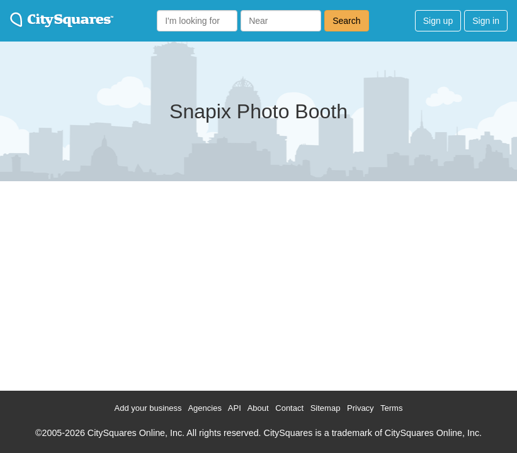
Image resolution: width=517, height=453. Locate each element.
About (258, 408)
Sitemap (325, 408)
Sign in (485, 21)
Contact (289, 408)
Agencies (204, 408)
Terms (391, 408)
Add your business (148, 408)
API (234, 408)
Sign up (438, 21)
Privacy (360, 408)
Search (346, 21)
